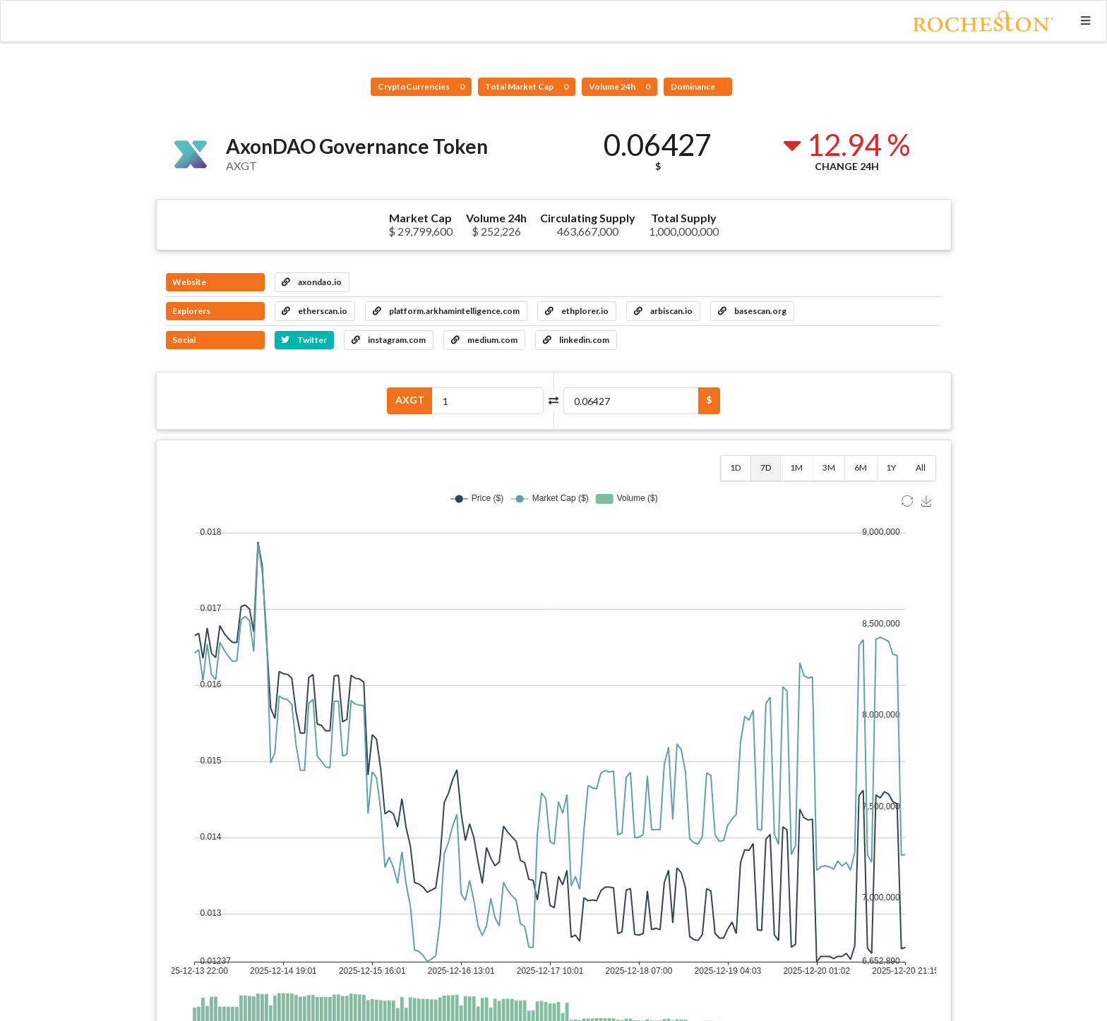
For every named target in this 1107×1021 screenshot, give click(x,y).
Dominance (694, 86)
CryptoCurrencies (421, 86)
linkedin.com (576, 339)
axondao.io (312, 282)
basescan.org (752, 311)
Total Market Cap (526, 86)
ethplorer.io (577, 311)
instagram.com (389, 339)
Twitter (304, 339)
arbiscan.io (663, 311)
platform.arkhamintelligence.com (446, 311)
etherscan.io (314, 311)
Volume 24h (619, 86)
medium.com (484, 339)
